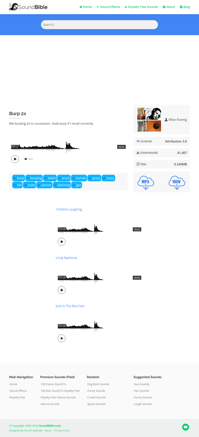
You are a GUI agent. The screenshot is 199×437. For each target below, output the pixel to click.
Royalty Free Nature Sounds (58, 397)
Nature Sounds (50, 404)
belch (52, 178)
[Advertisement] (99, 64)
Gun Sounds (141, 384)
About (169, 7)
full (19, 185)
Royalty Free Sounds (141, 7)
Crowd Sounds (96, 397)
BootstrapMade (33, 430)
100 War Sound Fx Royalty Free (60, 390)
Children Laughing (69, 209)
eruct (66, 178)
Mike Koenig (178, 119)
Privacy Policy (62, 430)
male (31, 185)
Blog (185, 7)
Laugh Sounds (143, 404)
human (81, 178)
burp (20, 178)
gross (96, 178)
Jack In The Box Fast (70, 306)
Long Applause (66, 257)
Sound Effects (108, 7)
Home (85, 7)
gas (78, 185)
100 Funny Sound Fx (53, 384)
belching (64, 185)
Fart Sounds (141, 390)
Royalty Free (17, 397)
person (46, 185)
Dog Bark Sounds (98, 384)
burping (36, 178)
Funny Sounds (96, 390)
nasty (110, 178)
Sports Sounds (96, 404)
